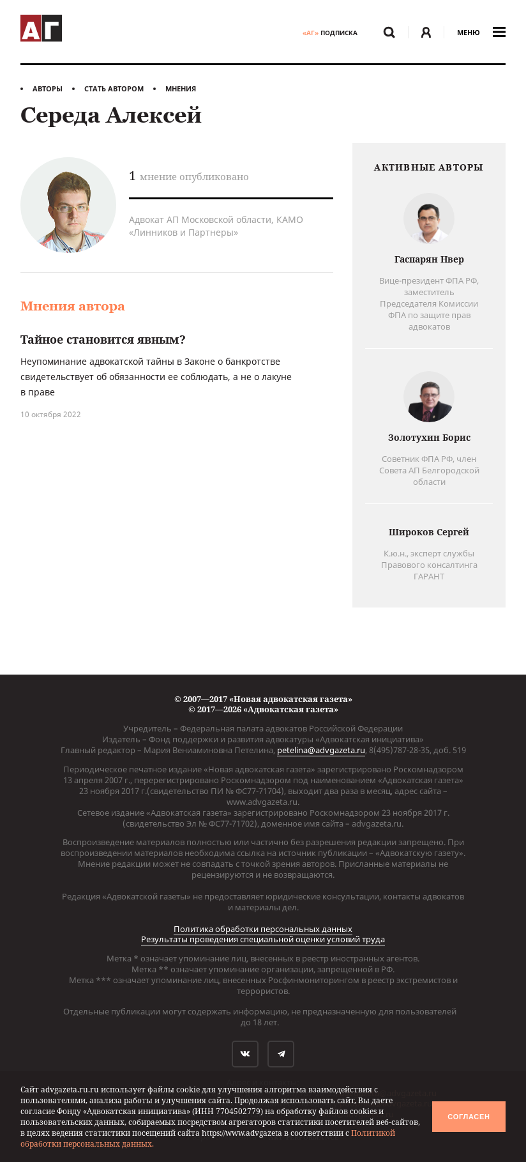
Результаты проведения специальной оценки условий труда (263, 939)
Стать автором (114, 88)
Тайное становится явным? (103, 339)
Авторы (48, 88)
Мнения (180, 88)
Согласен (468, 1116)
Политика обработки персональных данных (263, 929)
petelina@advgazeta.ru (321, 750)
